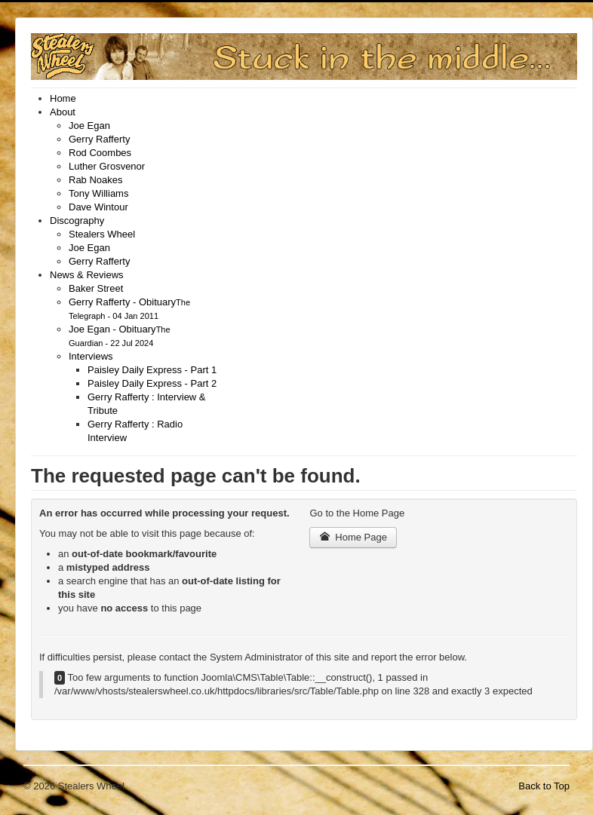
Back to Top (544, 786)
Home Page (353, 537)
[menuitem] (63, 98)
